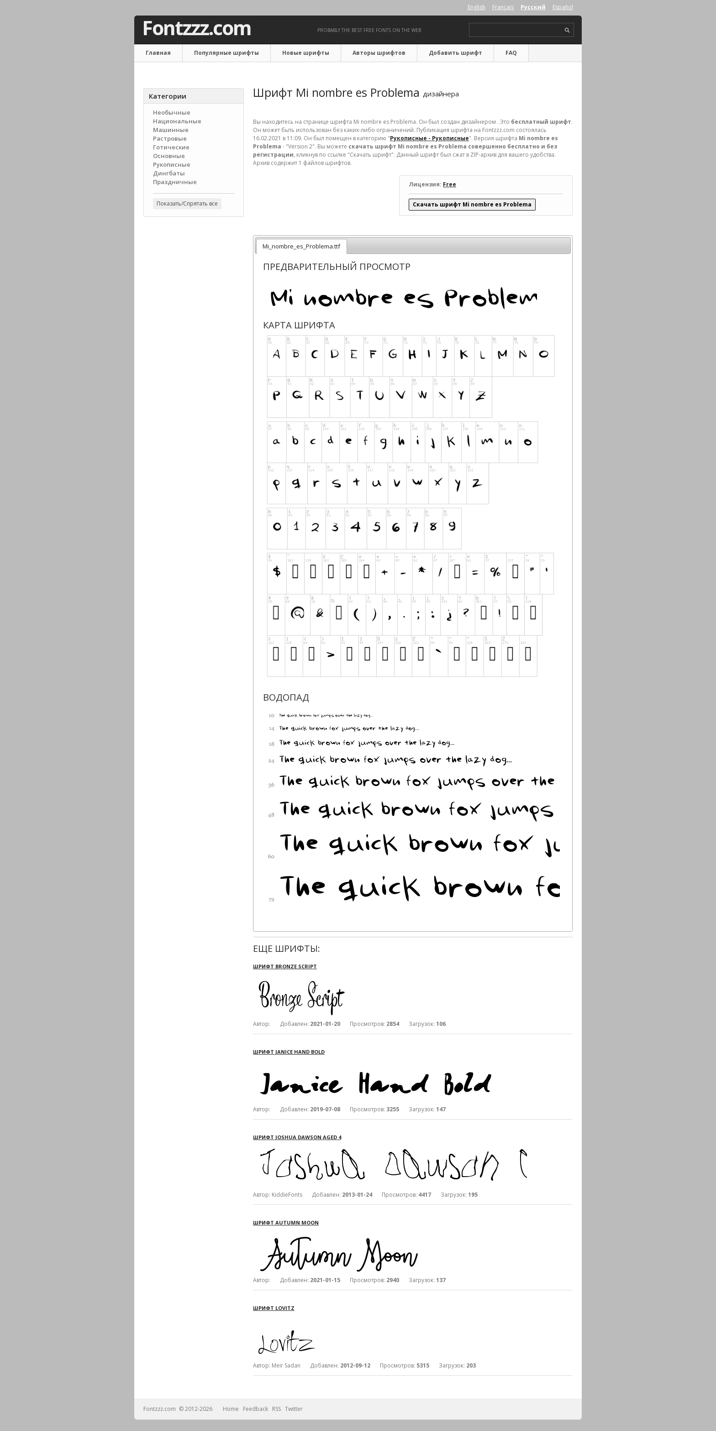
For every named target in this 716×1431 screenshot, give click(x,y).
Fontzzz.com (196, 28)
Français (503, 7)
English (476, 7)
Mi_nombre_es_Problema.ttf (301, 246)
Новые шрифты (305, 53)
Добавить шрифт (455, 53)
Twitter (294, 1409)
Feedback (255, 1409)
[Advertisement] (193, 370)
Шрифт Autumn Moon (286, 1222)
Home (231, 1409)
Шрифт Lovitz (274, 1307)
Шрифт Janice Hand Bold (289, 1051)
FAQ (511, 53)
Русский (533, 7)
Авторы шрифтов (379, 53)
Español (563, 7)
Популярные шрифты (226, 53)
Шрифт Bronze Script (285, 966)
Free (449, 184)
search (567, 30)
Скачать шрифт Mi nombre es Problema (472, 204)
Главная (158, 53)
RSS (276, 1409)
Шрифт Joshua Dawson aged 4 (297, 1137)
